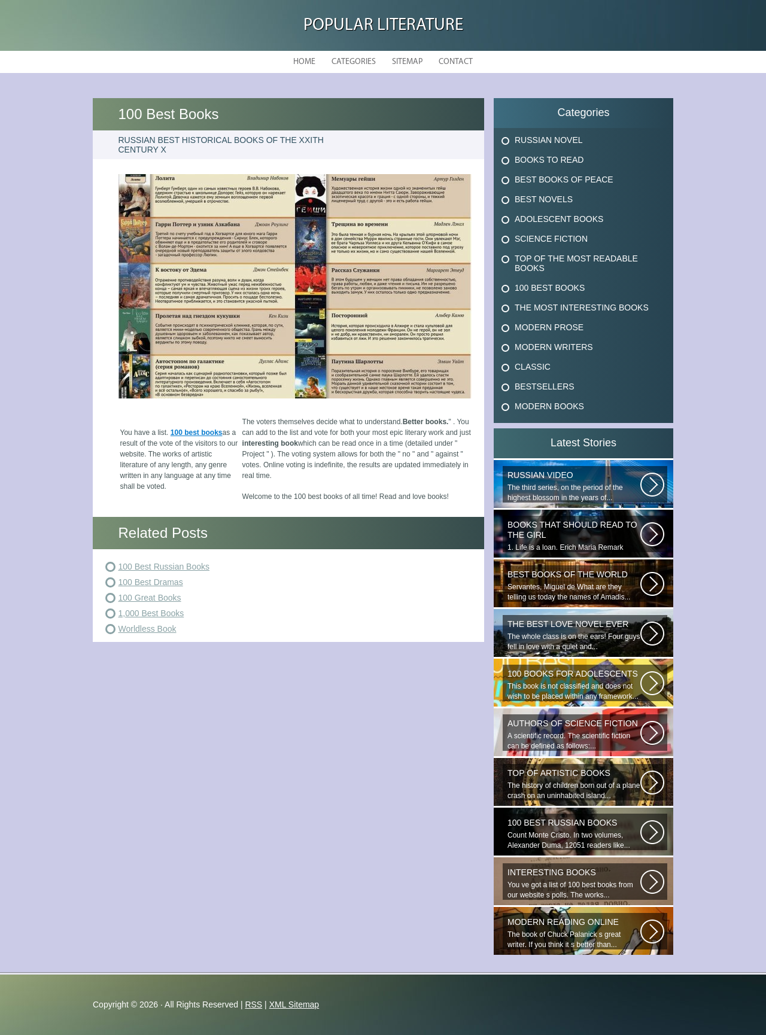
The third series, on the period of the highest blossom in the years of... (573, 486)
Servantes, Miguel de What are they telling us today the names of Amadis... (573, 585)
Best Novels (544, 199)
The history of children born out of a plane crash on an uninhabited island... (573, 784)
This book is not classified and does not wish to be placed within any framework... (573, 685)
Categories (354, 61)
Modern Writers (554, 347)
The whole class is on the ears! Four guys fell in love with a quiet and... (573, 635)
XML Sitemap (294, 1004)
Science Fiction (551, 238)
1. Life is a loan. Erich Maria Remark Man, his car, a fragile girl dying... (573, 536)
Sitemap (407, 61)
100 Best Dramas (150, 582)
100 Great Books (149, 597)
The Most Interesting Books (582, 307)
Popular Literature (383, 25)
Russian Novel (549, 140)
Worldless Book (147, 629)
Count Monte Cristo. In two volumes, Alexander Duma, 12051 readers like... (573, 834)
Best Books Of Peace (564, 179)
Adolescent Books (559, 219)
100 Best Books (550, 288)
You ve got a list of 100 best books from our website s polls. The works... (573, 883)
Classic (533, 367)
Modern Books (549, 406)
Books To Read (549, 160)
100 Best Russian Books (164, 566)
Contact (456, 61)
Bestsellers (544, 386)
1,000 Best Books (151, 613)
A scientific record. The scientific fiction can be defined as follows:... (573, 734)
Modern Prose (549, 327)
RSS (253, 1004)
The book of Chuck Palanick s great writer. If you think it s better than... (573, 933)
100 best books (197, 432)
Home (304, 61)
